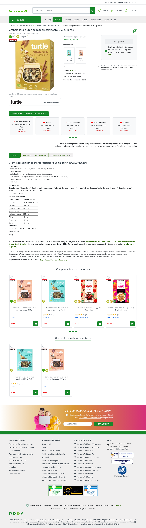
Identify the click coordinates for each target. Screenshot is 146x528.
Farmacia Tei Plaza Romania (86, 447)
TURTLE (72, 70)
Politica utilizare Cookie (51, 450)
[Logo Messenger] (14, 513)
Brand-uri (12, 467)
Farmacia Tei (13, 26)
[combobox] (61, 10)
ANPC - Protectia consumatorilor (55, 480)
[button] (70, 138)
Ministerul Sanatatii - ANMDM (53, 473)
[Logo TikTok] (22, 513)
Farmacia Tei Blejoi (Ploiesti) (86, 480)
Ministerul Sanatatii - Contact (53, 477)
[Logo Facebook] (10, 513)
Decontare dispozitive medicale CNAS (57, 464)
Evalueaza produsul (70, 39)
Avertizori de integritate (51, 460)
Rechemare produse (17, 470)
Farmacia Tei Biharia (83, 464)
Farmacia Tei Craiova (83, 477)
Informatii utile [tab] (41, 155)
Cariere (44, 447)
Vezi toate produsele (51, 102)
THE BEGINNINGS (81, 317)
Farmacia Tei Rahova (83, 460)
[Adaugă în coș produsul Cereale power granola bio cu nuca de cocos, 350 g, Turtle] (35, 323)
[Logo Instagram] (18, 513)
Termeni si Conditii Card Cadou (21, 447)
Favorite (103, 10)
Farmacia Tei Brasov (83, 473)
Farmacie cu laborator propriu (21, 454)
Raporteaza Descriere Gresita (53, 260)
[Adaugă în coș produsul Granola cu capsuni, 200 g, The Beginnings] (99, 323)
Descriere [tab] (15, 155)
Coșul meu (116, 10)
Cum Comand (14, 450)
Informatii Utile (123, 2)
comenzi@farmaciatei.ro (120, 449)
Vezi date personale (94, 417)
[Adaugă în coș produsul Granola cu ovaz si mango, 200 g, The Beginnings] (132, 323)
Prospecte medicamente (51, 467)
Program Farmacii (110, 2)
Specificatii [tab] (26, 155)
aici (109, 54)
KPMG (118, 505)
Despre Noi (46, 444)
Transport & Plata (16, 457)
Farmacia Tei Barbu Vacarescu (87, 444)
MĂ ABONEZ (103, 424)
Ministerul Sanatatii (49, 470)
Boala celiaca (91, 241)
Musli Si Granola (54, 26)
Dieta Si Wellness (26, 26)
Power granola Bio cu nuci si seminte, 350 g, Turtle (57, 309)
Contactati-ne (14, 473)
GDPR (134, 2)
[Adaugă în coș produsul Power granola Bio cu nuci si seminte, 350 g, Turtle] (67, 323)
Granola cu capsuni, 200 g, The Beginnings (89, 309)
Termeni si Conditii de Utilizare (21, 444)
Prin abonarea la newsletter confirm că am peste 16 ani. (91, 415)
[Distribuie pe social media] (135, 31)
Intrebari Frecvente (16, 464)
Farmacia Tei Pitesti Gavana (86, 470)
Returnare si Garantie (17, 460)
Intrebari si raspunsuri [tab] (61, 155)
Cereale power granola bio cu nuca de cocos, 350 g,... (24, 309)
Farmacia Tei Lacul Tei (84, 454)
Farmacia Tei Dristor (83, 450)
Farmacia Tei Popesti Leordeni (87, 467)
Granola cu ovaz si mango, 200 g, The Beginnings (121, 309)
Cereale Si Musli (40, 26)
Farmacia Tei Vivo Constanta (86, 457)
